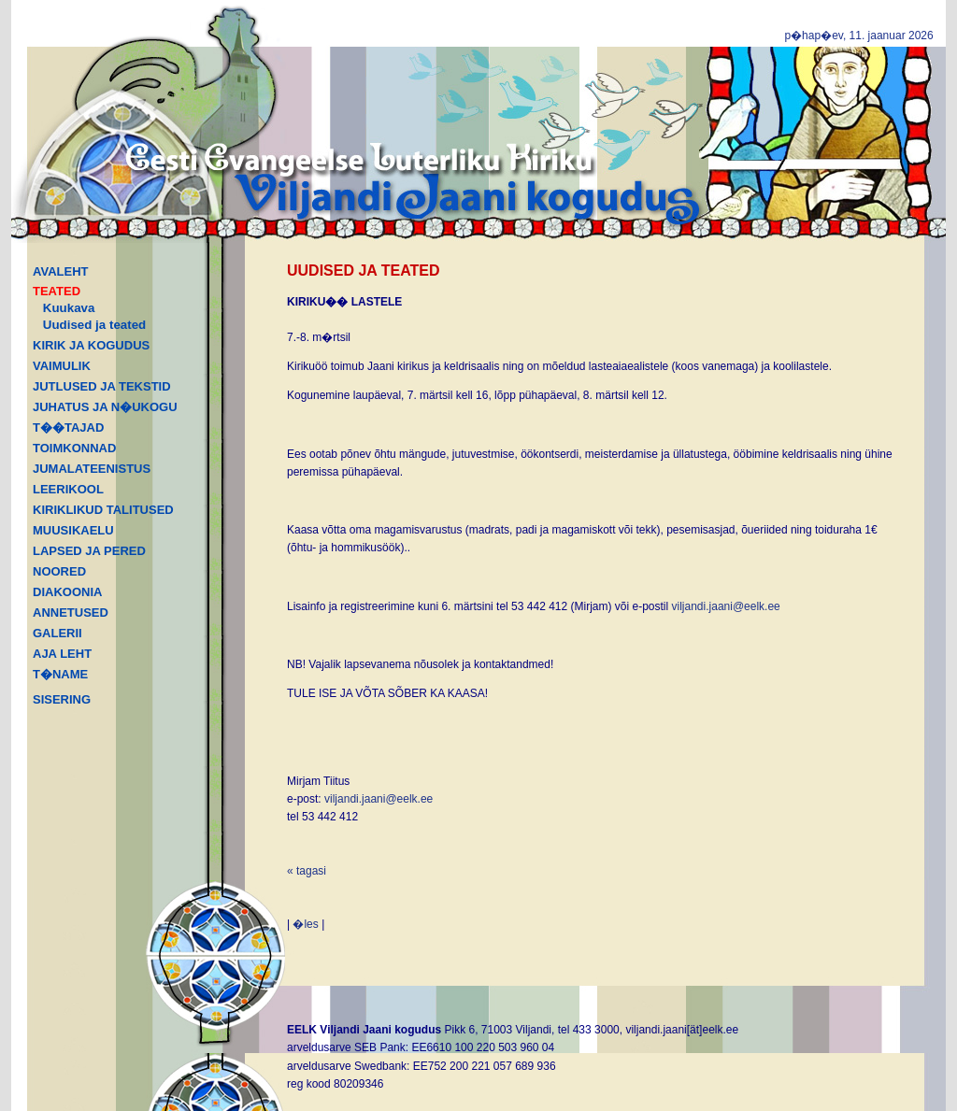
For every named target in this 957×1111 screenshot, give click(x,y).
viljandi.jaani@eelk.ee (726, 606)
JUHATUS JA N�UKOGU (105, 407)
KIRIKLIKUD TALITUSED (103, 510)
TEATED (56, 291)
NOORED (59, 571)
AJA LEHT (62, 654)
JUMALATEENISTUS (91, 469)
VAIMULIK (62, 366)
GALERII (57, 633)
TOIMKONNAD (74, 448)
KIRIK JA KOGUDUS (91, 345)
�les (305, 924)
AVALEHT (60, 271)
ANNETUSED (70, 612)
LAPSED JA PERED (89, 551)
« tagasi (306, 870)
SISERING (62, 699)
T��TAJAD (68, 427)
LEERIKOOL (68, 489)
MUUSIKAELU (73, 530)
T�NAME (60, 674)
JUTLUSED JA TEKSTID (102, 386)
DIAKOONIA (67, 592)
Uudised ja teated (94, 325)
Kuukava (69, 308)
